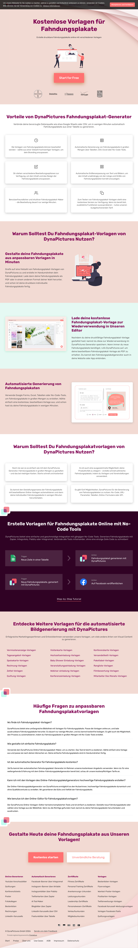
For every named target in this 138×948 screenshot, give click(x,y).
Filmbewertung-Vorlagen (106, 671)
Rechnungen (11, 911)
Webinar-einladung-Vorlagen (64, 671)
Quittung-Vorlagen (16, 676)
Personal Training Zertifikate (80, 886)
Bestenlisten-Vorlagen (108, 881)
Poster (8, 896)
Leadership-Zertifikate (78, 901)
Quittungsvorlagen (106, 916)
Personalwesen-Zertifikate (80, 906)
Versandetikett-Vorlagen (106, 655)
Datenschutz (73, 941)
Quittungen (10, 886)
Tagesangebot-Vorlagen (19, 655)
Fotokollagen (11, 901)
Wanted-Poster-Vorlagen (109, 891)
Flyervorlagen (104, 886)
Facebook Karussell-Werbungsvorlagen (115, 906)
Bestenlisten (10, 906)
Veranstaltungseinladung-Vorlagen (67, 665)
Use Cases (38, 941)
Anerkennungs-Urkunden (79, 891)
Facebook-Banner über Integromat (47, 881)
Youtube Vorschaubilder (16, 881)
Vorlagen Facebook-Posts (109, 911)
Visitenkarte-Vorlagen (61, 650)
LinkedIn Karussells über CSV (45, 911)
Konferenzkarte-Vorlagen (106, 650)
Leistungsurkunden (76, 896)
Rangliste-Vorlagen (103, 665)
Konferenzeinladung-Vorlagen (65, 676)
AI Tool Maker (37, 901)
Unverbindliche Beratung (88, 857)
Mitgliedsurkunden (76, 916)
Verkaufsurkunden (76, 911)
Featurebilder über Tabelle (43, 916)
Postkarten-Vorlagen (107, 896)
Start (7, 941)
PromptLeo (33, 935)
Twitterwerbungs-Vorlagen (110, 901)
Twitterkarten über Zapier (43, 896)
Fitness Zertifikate (76, 881)
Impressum (59, 941)
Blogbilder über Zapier (41, 906)
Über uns (26, 941)
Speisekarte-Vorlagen (17, 660)
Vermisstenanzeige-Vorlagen (21, 650)
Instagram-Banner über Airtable (46, 886)
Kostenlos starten (45, 857)
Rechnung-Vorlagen (17, 665)
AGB (48, 941)
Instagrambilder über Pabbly (44, 891)
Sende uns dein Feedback (45, 931)
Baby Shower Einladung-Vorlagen (67, 660)
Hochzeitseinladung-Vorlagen (65, 655)
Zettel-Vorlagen (15, 671)
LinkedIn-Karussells (14, 916)
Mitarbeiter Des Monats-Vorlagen (110, 676)
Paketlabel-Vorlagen (104, 660)
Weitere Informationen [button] (51, 6)
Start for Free (69, 78)
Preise (16, 941)
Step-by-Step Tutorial (69, 599)
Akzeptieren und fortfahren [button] (122, 5)
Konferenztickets (12, 891)
